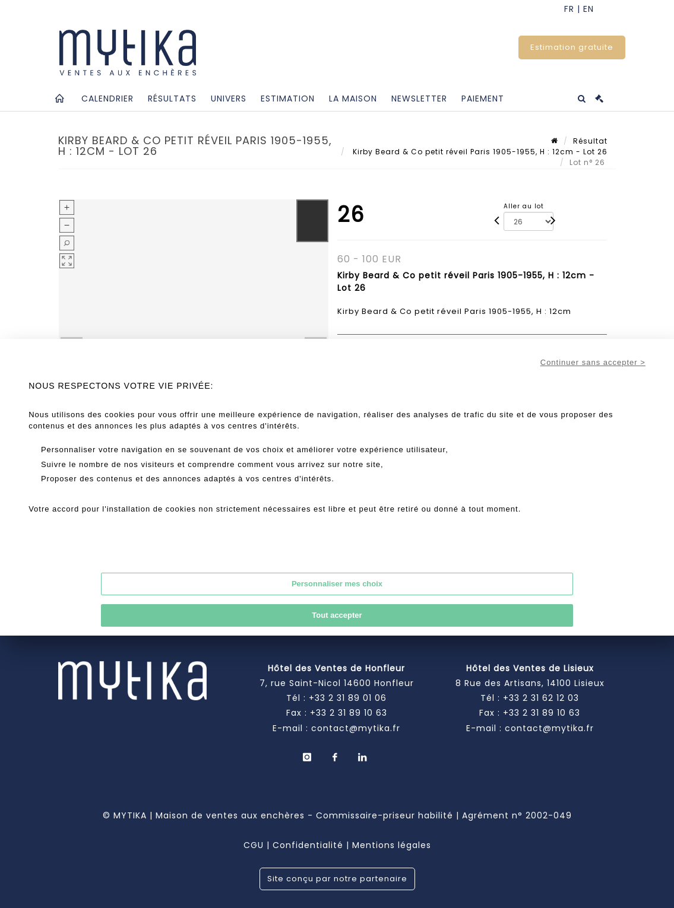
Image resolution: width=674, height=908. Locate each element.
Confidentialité (308, 845)
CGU (253, 845)
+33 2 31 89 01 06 (348, 698)
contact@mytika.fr (355, 728)
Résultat (590, 141)
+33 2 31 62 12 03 (541, 698)
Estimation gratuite (571, 47)
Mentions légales (391, 845)
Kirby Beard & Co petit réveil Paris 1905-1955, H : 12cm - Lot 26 (478, 152)
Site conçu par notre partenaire (337, 878)
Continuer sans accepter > (592, 362)
